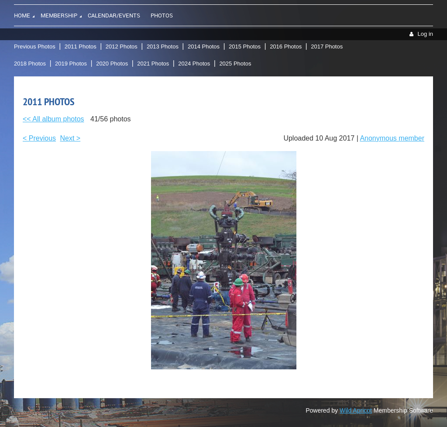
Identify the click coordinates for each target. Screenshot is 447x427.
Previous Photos (34, 46)
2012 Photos (122, 46)
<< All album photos (53, 119)
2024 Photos (194, 63)
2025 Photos (235, 63)
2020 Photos (112, 63)
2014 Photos (204, 46)
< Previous (39, 138)
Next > (70, 138)
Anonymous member (392, 138)
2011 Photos (80, 46)
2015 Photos (245, 46)
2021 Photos (153, 63)
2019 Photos (71, 63)
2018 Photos (30, 63)
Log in (425, 34)
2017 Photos (327, 46)
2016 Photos (286, 46)
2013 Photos (163, 46)
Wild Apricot (356, 410)
